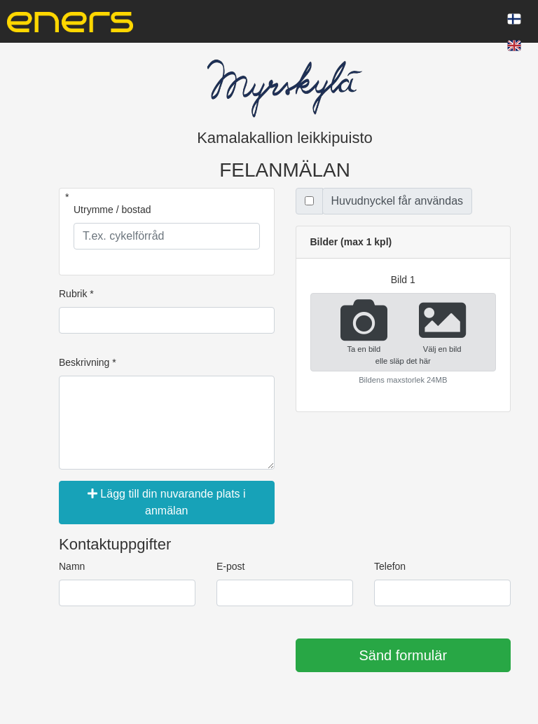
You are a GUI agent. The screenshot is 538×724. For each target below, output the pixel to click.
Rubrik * (76, 293)
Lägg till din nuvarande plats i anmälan (167, 502)
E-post (230, 566)
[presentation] (165, 656)
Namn (72, 566)
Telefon (390, 566)
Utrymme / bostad (112, 209)
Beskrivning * (87, 362)
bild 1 (403, 279)
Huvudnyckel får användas (397, 201)
